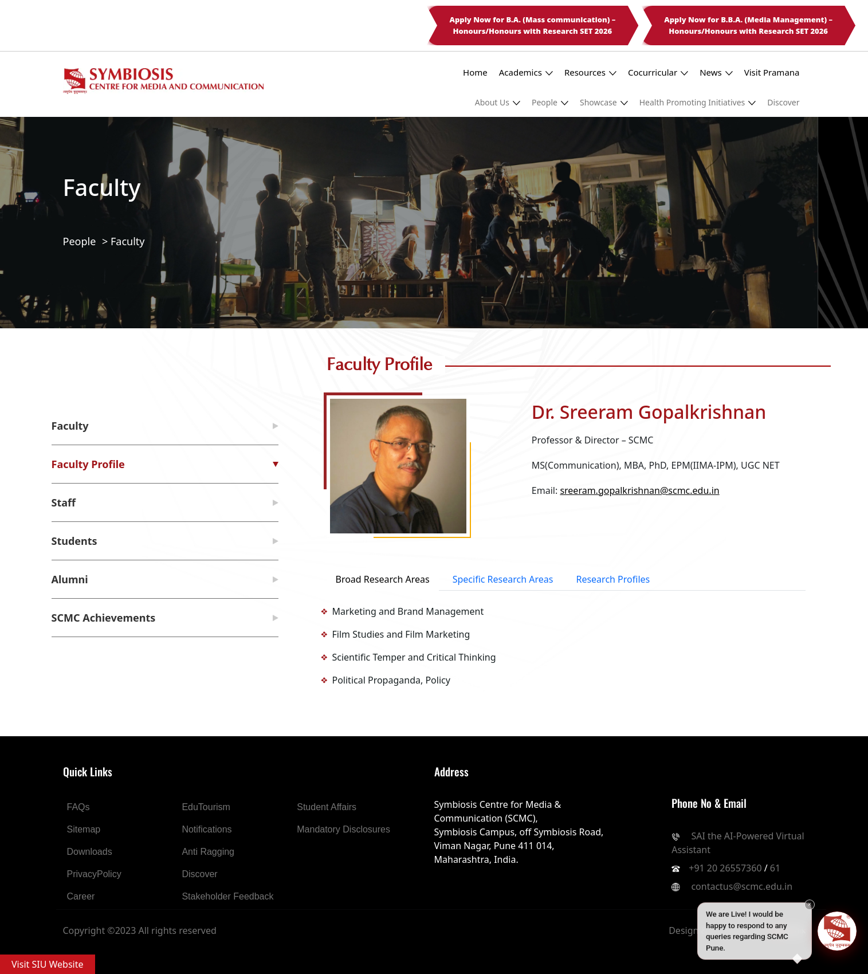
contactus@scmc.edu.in (741, 886)
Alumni (70, 579)
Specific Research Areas (503, 579)
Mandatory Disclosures (343, 829)
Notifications (206, 829)
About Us (497, 102)
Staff (64, 502)
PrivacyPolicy (94, 874)
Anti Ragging (208, 852)
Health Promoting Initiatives (697, 102)
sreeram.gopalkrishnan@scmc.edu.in (639, 490)
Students (74, 541)
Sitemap (84, 829)
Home (475, 72)
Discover (783, 102)
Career (81, 896)
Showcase (604, 102)
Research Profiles (613, 579)
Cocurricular (658, 72)
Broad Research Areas (383, 579)
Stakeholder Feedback (227, 896)
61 (775, 868)
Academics (526, 72)
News (716, 72)
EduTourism (206, 807)
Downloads (89, 852)
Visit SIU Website (47, 964)
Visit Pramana (772, 72)
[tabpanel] (566, 645)
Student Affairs (326, 807)
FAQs (78, 807)
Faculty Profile (88, 464)
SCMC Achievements (104, 618)
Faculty (128, 241)
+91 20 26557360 (725, 868)
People (550, 102)
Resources (590, 72)
